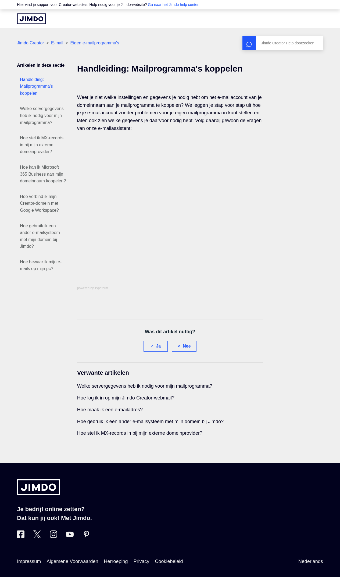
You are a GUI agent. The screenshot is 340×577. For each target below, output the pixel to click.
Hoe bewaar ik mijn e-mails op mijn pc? (41, 265)
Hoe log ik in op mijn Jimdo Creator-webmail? (125, 398)
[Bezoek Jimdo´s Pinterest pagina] (86, 536)
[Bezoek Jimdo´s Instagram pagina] (53, 536)
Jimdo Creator (30, 43)
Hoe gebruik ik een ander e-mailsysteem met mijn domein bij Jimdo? (40, 236)
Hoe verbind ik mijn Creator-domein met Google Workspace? (39, 203)
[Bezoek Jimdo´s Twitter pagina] (37, 536)
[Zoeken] (282, 43)
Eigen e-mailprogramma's (94, 43)
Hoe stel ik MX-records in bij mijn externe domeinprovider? (41, 145)
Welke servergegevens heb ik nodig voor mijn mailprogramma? (41, 115)
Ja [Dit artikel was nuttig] (158, 346)
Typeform (101, 288)
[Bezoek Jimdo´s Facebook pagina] (20, 536)
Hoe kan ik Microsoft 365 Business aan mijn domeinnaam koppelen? (43, 174)
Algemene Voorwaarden (72, 561)
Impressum (29, 561)
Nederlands (310, 561)
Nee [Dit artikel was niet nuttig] (187, 346)
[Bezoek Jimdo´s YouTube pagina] (70, 536)
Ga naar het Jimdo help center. (173, 4)
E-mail (57, 43)
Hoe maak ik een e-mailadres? (110, 409)
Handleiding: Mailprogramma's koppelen (36, 86)
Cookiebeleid (169, 561)
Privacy (141, 561)
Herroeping (116, 561)
